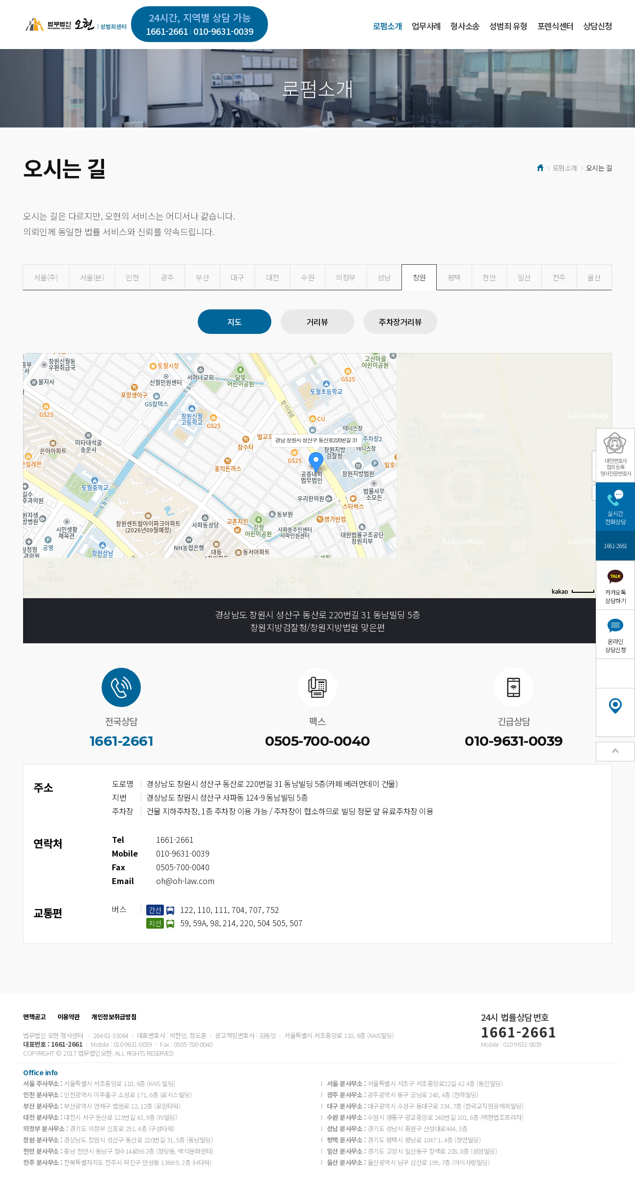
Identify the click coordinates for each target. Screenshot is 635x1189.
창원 (419, 277)
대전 (272, 277)
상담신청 (597, 26)
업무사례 (426, 26)
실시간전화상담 (615, 517)
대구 (237, 277)
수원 (307, 277)
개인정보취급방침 (113, 1016)
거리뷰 (317, 322)
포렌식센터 (555, 26)
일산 (524, 277)
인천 (132, 277)
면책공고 (34, 1016)
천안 (489, 277)
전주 (559, 277)
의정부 (346, 277)
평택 (454, 277)
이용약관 (68, 1016)
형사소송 (464, 26)
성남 (384, 277)
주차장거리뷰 (400, 322)
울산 (594, 277)
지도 (234, 322)
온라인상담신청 (615, 645)
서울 (46, 277)
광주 (167, 277)
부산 (202, 277)
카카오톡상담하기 (615, 596)
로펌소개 (387, 26)
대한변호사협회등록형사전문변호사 (615, 466)
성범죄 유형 (508, 26)
